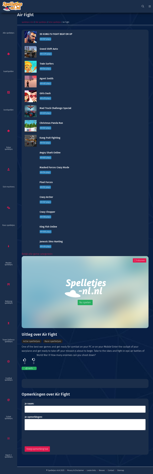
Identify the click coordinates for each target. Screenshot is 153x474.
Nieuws (102, 470)
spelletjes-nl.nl (28, 22)
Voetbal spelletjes (9, 379)
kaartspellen (8, 71)
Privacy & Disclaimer (75, 470)
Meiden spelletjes (9, 264)
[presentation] (47, 438)
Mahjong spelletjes (9, 302)
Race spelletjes (8, 225)
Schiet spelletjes (9, 418)
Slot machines (8, 187)
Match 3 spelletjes (9, 456)
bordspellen (8, 110)
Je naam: (29, 403)
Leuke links (91, 470)
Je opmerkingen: (33, 416)
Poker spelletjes (9, 148)
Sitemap (120, 470)
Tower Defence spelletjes (8, 341)
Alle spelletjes (8, 33)
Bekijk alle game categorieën (37, 253)
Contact (111, 470)
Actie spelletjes (55, 22)
